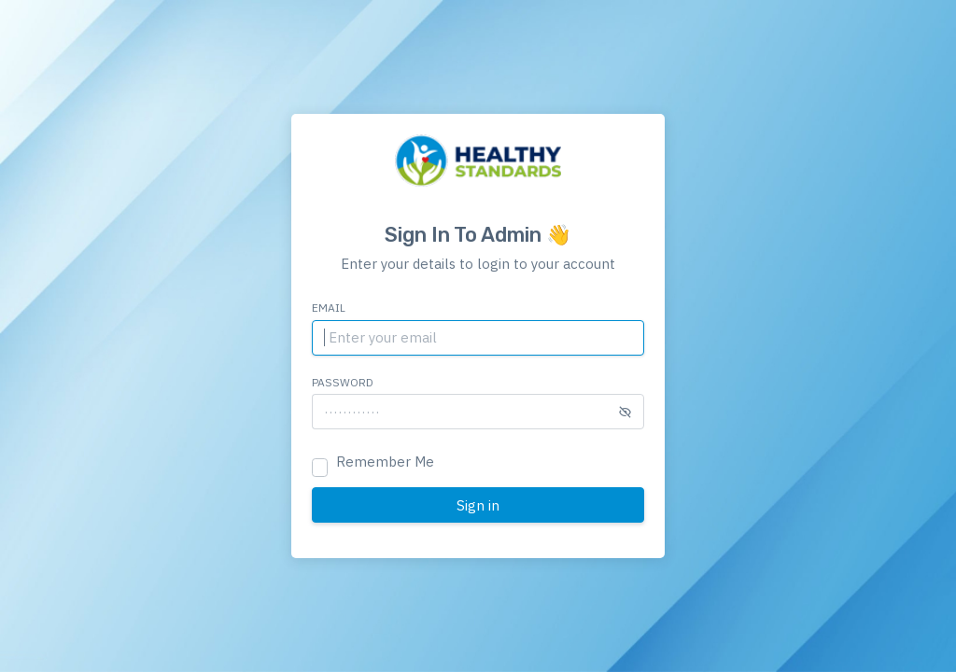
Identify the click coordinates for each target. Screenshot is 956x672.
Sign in (478, 505)
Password (342, 382)
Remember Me (385, 461)
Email (328, 308)
